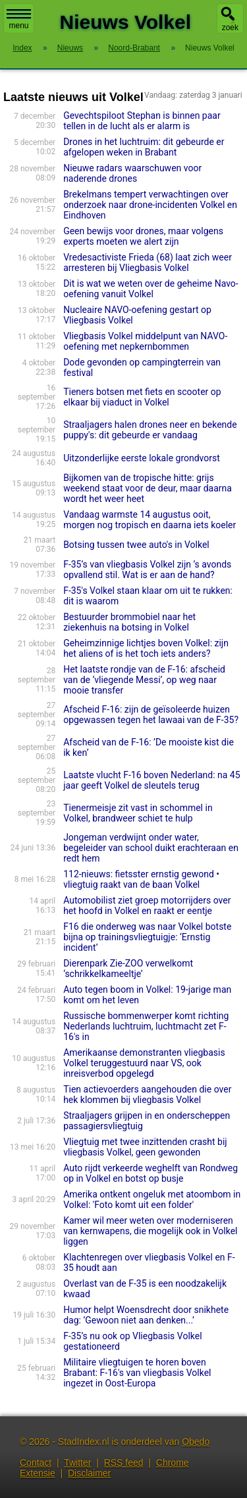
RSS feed (124, 1462)
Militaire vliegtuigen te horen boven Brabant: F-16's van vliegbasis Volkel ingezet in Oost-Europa (137, 1372)
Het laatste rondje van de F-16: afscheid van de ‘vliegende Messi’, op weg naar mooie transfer (144, 680)
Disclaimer (89, 1473)
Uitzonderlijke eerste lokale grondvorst (141, 458)
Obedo (195, 1441)
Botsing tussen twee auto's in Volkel (136, 544)
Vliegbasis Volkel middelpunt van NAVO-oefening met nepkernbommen (145, 341)
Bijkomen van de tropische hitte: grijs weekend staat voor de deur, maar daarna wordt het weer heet (147, 488)
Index (22, 47)
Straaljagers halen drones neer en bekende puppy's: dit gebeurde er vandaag (150, 429)
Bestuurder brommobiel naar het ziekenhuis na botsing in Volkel (129, 622)
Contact (35, 1462)
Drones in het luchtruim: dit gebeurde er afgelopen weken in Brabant (143, 146)
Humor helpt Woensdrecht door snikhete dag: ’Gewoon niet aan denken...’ (146, 1314)
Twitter (77, 1462)
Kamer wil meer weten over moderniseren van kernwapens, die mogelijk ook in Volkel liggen (150, 1231)
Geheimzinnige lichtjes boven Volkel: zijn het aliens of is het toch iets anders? (146, 648)
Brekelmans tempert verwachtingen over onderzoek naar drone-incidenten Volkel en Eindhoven (150, 204)
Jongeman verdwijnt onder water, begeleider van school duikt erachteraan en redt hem (150, 847)
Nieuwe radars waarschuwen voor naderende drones (132, 173)
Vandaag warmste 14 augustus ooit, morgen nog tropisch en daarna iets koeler (149, 519)
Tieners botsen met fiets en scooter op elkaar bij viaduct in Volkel (142, 396)
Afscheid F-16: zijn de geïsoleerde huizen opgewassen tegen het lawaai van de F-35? (150, 714)
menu (19, 19)
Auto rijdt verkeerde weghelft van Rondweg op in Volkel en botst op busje (150, 1173)
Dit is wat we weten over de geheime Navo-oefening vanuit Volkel (150, 288)
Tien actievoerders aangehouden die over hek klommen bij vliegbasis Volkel (147, 1094)
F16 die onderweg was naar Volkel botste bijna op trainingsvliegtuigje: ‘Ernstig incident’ (147, 937)
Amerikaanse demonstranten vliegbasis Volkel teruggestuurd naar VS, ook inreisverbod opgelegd (144, 1063)
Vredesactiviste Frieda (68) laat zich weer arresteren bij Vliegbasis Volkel (147, 262)
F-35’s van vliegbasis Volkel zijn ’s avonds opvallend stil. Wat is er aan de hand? (147, 569)
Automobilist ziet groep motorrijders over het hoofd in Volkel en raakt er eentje (147, 905)
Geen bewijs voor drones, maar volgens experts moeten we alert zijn (143, 236)
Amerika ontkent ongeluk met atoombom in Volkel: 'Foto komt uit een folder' (151, 1199)
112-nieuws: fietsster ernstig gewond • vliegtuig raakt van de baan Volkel (141, 879)
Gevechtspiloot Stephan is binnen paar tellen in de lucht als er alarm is (142, 120)
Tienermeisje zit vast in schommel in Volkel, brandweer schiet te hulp (137, 812)
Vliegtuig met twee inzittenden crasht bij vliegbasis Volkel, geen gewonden (145, 1146)
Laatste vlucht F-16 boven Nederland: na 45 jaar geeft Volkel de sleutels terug (151, 780)
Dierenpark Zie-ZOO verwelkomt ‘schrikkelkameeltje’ (128, 968)
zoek (230, 27)
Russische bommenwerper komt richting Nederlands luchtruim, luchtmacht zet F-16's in (146, 1026)
